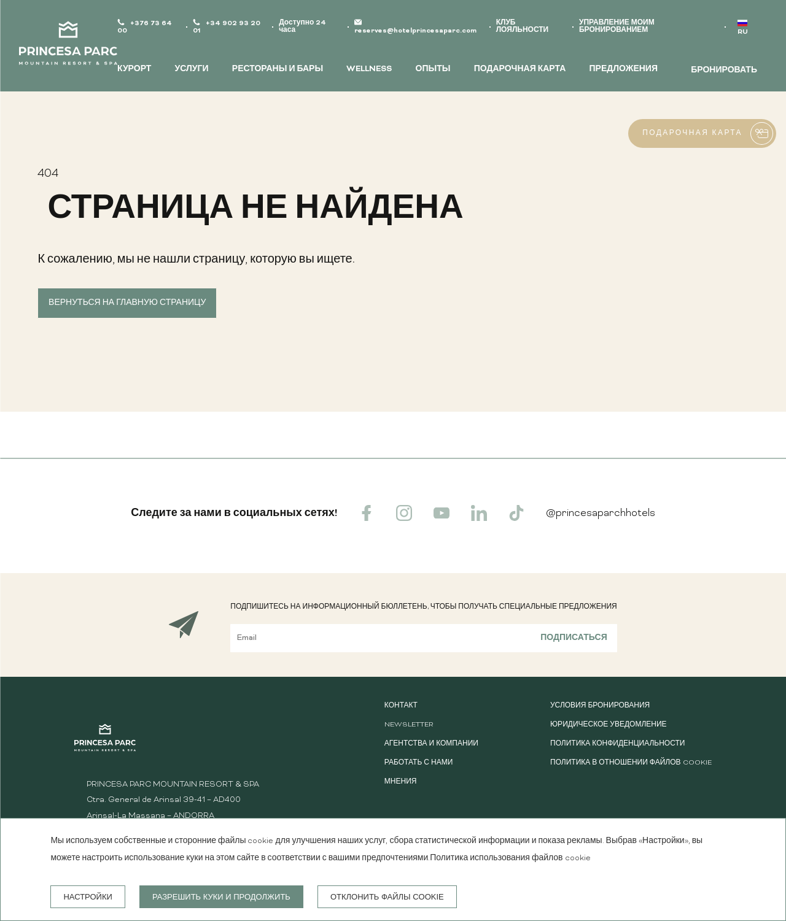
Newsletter (408, 725)
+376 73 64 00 (144, 27)
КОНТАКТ (401, 706)
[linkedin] (479, 518)
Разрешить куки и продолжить (221, 896)
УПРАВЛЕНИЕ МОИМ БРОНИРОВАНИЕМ (617, 26)
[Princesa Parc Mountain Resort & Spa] (68, 46)
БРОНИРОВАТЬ (724, 70)
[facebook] (367, 518)
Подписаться (573, 638)
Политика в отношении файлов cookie (631, 763)
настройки (87, 896)
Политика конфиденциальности (617, 744)
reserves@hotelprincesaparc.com (415, 31)
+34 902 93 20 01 (226, 27)
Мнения (400, 782)
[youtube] (441, 518)
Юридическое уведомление (608, 725)
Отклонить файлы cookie (387, 896)
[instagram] (404, 518)
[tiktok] (516, 518)
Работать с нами (418, 763)
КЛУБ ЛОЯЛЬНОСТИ (522, 26)
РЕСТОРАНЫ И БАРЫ (277, 69)
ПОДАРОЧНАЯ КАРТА (520, 69)
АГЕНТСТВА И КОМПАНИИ (431, 744)
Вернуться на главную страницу (127, 303)
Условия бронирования (600, 706)
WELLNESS (369, 69)
